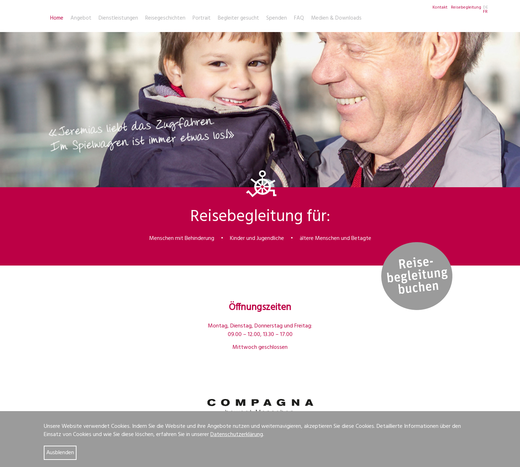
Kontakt (439, 7)
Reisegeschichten (165, 18)
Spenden (276, 18)
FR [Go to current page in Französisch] (485, 11)
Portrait (202, 18)
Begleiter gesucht (238, 18)
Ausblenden (60, 452)
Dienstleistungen (118, 18)
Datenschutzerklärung (236, 434)
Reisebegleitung (466, 7)
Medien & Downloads (336, 18)
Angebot (80, 18)
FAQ (299, 18)
